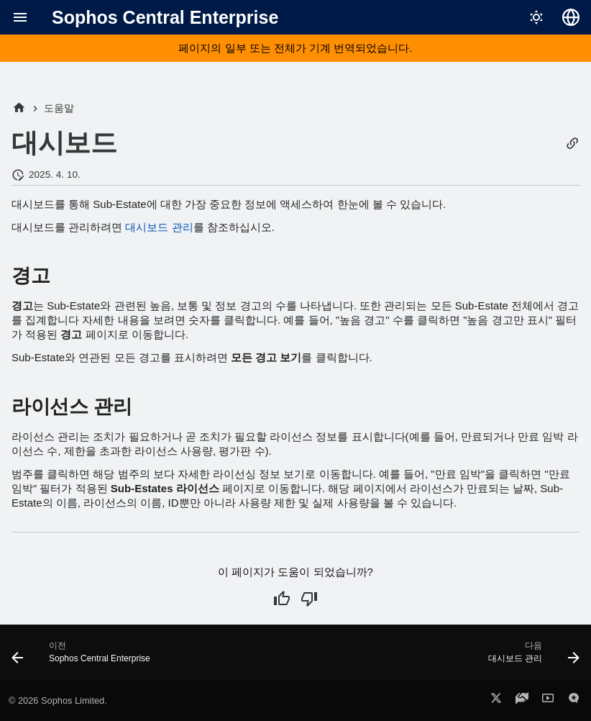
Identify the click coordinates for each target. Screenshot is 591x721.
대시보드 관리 (159, 227)
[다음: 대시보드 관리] (530, 657)
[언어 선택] (570, 17)
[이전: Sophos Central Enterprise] (84, 657)
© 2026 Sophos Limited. (58, 700)
